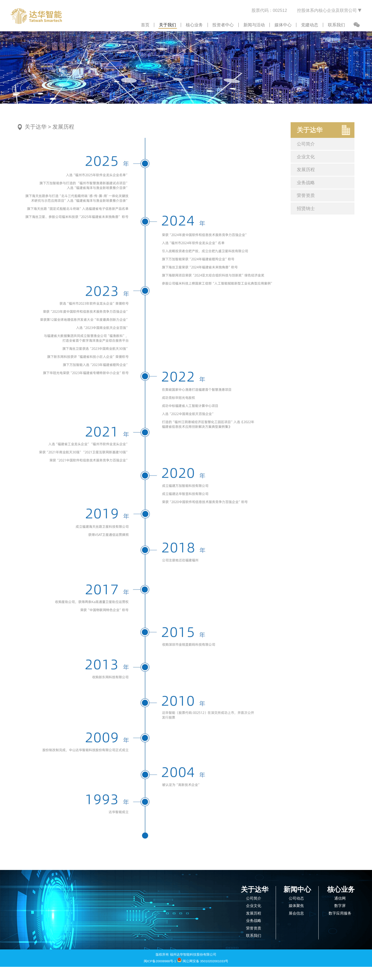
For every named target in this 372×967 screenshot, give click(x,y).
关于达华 (35, 127)
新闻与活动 (254, 25)
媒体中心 (283, 25)
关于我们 (167, 25)
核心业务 (194, 25)
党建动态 (309, 25)
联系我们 (336, 25)
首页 (145, 25)
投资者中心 (223, 25)
